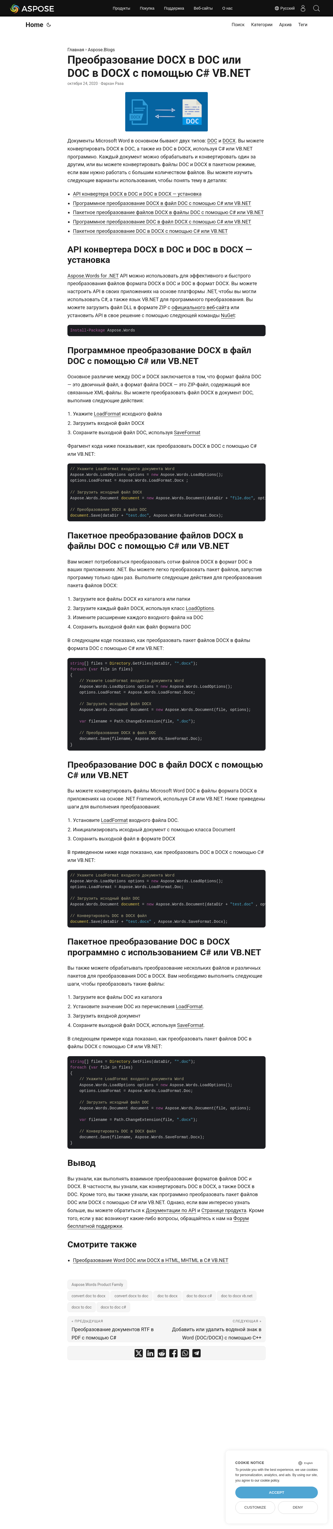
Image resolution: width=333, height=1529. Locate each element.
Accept (276, 1492)
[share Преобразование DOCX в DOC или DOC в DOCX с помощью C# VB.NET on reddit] (162, 1354)
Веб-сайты (203, 8)
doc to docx (167, 1296)
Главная (75, 49)
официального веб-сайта (200, 307)
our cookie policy (267, 1480)
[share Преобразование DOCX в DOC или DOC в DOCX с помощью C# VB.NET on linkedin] (150, 1354)
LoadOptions (200, 608)
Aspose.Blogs (101, 49)
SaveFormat (187, 432)
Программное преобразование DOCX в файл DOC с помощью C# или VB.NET (162, 203)
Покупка (147, 8)
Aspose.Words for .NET (93, 276)
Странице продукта (223, 1210)
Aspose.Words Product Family (97, 1284)
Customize (255, 1507)
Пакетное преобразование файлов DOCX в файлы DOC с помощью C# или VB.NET (168, 212)
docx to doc (82, 1307)
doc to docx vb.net (236, 1296)
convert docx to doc (131, 1296)
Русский (284, 8)
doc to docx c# (199, 1296)
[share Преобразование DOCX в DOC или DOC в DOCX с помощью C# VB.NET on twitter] (139, 1354)
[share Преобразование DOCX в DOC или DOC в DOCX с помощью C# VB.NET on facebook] (173, 1354)
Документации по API (171, 1210)
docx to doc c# (113, 1307)
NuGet (228, 315)
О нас (227, 8)
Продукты (121, 8)
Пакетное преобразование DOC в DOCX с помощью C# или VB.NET (150, 231)
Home (34, 25)
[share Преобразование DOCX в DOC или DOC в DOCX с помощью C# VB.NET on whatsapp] (185, 1354)
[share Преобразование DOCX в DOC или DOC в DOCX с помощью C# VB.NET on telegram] (196, 1354)
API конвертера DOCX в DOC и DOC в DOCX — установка (137, 194)
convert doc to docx (88, 1296)
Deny (298, 1507)
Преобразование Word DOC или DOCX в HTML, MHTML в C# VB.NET (150, 1260)
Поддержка (174, 8)
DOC (212, 141)
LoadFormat (107, 414)
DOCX (229, 141)
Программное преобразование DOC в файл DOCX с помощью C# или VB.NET (162, 222)
